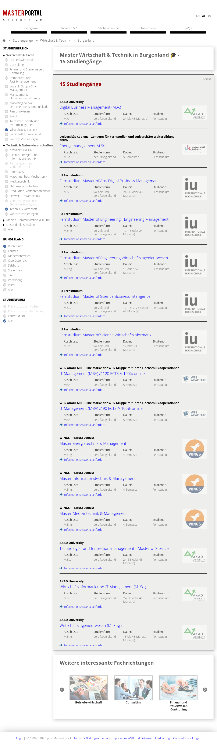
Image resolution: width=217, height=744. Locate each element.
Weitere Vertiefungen (24, 139)
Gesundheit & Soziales (21, 225)
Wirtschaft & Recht (20, 55)
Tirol (11, 275)
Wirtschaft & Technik (55, 40)
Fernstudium (16, 316)
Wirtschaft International (25, 134)
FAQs (188, 28)
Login (19, 738)
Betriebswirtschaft (22, 60)
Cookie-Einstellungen (187, 738)
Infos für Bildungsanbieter (91, 738)
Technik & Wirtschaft (23, 209)
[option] (88, 689)
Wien (11, 285)
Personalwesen (20, 111)
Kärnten (13, 251)
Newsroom (148, 28)
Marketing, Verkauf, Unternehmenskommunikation (30, 105)
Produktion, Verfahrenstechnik (30, 191)
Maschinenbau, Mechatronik (28, 176)
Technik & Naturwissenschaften (29, 145)
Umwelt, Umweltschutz (25, 196)
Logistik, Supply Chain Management (24, 88)
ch (198, 16)
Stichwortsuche (108, 28)
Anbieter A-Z (68, 28)
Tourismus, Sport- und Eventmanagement (24, 123)
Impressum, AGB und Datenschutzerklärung (141, 738)
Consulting (17, 65)
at (203, 16)
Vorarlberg (15, 280)
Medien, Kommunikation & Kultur (28, 220)
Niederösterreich (19, 256)
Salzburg (13, 265)
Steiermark (15, 270)
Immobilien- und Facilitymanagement (23, 79)
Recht (13, 116)
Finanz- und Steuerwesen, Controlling (27, 71)
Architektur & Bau (21, 150)
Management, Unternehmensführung (25, 96)
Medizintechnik (20, 181)
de (209, 16)
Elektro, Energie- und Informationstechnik (24, 156)
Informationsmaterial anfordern (82, 124)
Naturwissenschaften (24, 186)
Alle (10, 229)
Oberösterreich (18, 261)
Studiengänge (23, 40)
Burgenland (86, 40)
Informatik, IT (18, 172)
